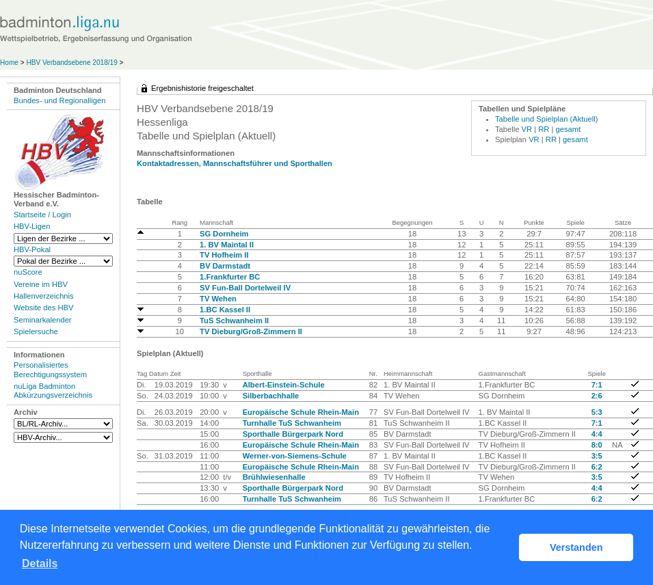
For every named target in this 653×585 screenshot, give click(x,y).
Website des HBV (43, 307)
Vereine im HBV (41, 284)
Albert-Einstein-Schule (284, 385)
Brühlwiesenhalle (274, 477)
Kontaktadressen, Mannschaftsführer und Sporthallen (234, 163)
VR (527, 129)
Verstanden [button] (576, 547)
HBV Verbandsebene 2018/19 (72, 62)
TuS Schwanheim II (234, 320)
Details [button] (39, 563)
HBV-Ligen (32, 226)
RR (543, 129)
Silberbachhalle (271, 396)
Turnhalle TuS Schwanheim (292, 423)
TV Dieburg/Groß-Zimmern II (251, 331)
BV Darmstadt (225, 266)
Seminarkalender (43, 320)
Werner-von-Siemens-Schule (295, 456)
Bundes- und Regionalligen (59, 100)
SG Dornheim (224, 234)
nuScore (28, 272)
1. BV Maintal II (227, 245)
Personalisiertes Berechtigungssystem (50, 369)
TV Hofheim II (224, 255)
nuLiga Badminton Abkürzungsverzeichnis (53, 390)
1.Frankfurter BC (230, 277)
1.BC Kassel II (225, 309)
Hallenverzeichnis (44, 296)
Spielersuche (36, 331)
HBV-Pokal (32, 249)
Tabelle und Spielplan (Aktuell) (546, 119)
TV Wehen (218, 299)
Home (9, 62)
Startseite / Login (42, 214)
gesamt (568, 129)
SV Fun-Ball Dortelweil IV (245, 288)
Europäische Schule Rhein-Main (301, 412)
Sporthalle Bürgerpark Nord (293, 434)
